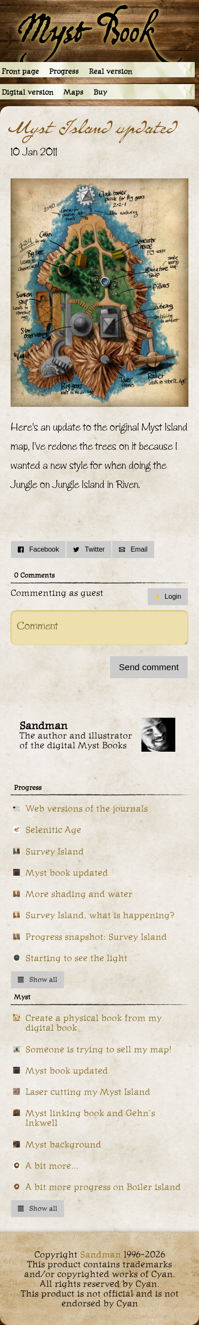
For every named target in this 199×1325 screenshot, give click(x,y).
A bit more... (52, 1165)
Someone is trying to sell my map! (98, 1049)
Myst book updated (66, 872)
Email (133, 549)
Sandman (100, 1254)
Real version (110, 71)
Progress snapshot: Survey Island (96, 936)
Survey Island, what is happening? (100, 915)
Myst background (63, 1144)
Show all (37, 979)
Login (168, 596)
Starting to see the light (76, 958)
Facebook (38, 549)
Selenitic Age (53, 829)
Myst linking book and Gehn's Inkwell (90, 1118)
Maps (73, 92)
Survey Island (54, 851)
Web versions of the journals (86, 808)
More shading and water (79, 893)
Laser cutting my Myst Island (87, 1091)
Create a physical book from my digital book (93, 1022)
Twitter (89, 549)
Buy (100, 92)
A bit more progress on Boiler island (103, 1186)
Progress (64, 71)
